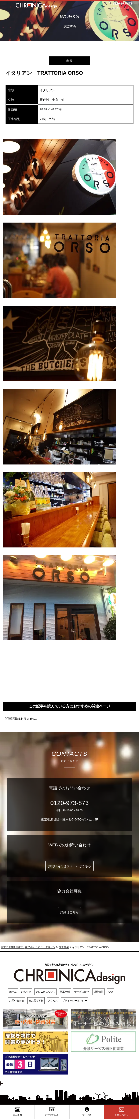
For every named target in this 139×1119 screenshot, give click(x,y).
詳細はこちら (69, 912)
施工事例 (65, 991)
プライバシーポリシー (74, 1000)
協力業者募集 (36, 1000)
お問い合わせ (16, 1000)
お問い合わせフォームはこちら (69, 866)
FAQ (110, 991)
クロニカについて (45, 991)
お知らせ (26, 991)
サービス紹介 (81, 991)
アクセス (53, 1000)
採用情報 (98, 991)
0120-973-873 (69, 802)
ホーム (13, 991)
